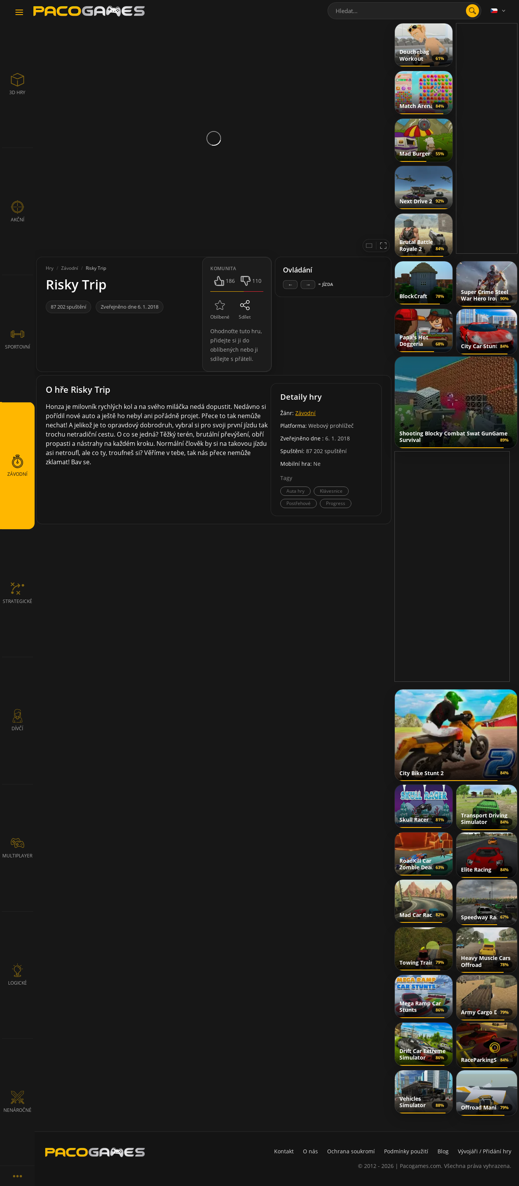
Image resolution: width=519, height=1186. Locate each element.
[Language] (498, 10)
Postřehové (298, 503)
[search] (472, 10)
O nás (310, 1151)
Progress (335, 503)
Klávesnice (331, 491)
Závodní (305, 413)
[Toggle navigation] (19, 12)
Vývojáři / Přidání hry (484, 1151)
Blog (443, 1151)
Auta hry (295, 491)
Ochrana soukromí (351, 1151)
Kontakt (284, 1151)
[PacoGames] (95, 1152)
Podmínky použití (406, 1151)
